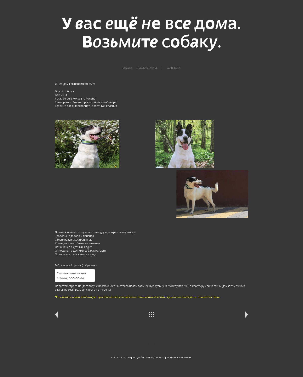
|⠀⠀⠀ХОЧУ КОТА (171, 67)
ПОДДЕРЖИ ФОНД (147, 67)
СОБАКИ (127, 67)
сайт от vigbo (151, 363)
